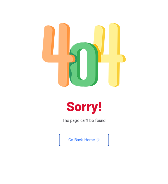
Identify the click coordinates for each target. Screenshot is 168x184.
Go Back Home (84, 139)
